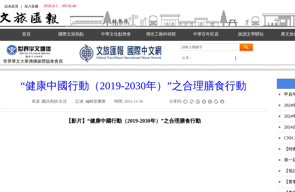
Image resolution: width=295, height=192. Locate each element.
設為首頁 (11, 6)
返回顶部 (283, 165)
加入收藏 (31, 6)
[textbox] (210, 47)
